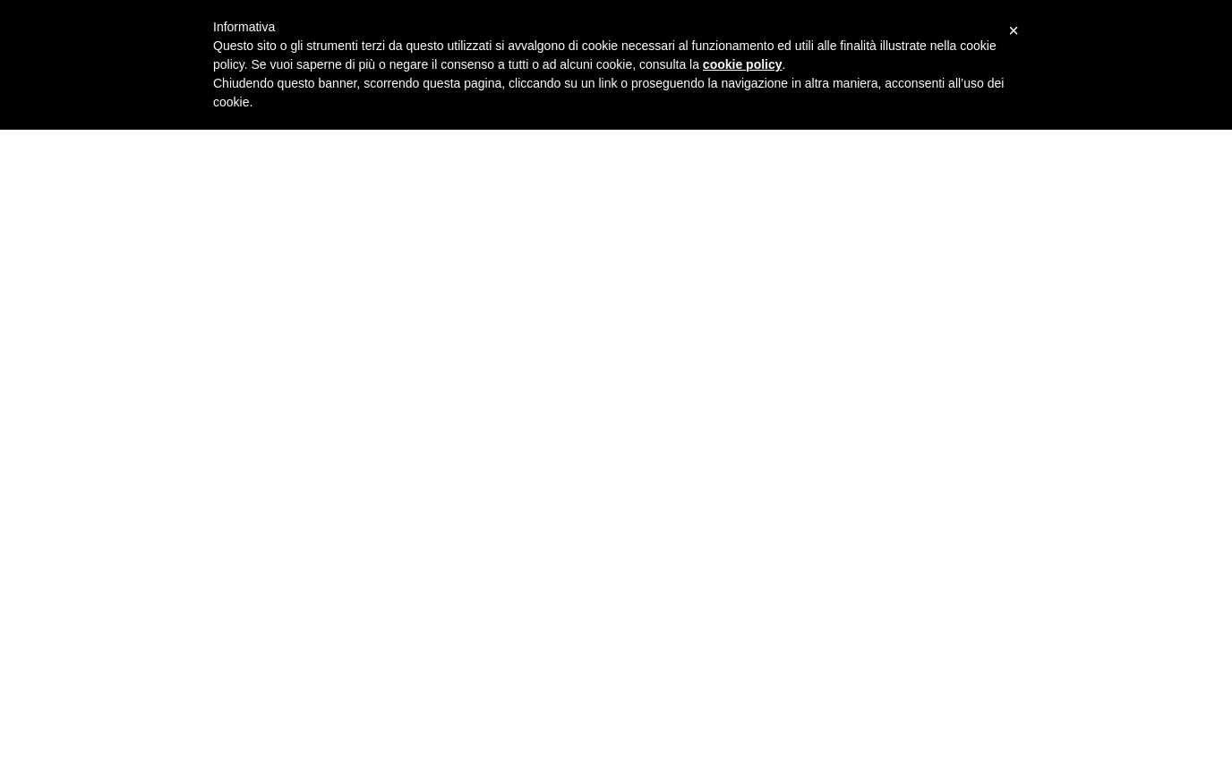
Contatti (1129, 479)
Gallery (1128, 434)
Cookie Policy (1128, 658)
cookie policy (743, 64)
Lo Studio (1128, 300)
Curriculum (1128, 345)
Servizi (1128, 389)
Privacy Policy (1128, 642)
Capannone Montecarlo (243, 712)
